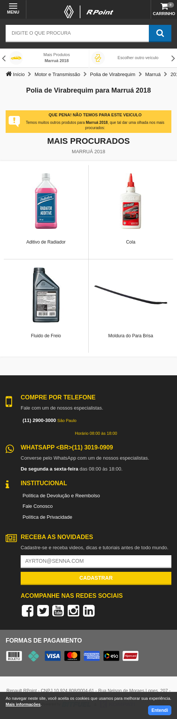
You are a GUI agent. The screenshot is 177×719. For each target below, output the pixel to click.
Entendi (159, 710)
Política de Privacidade (47, 517)
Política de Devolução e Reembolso (61, 495)
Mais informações (23, 704)
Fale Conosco (38, 506)
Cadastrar (96, 578)
